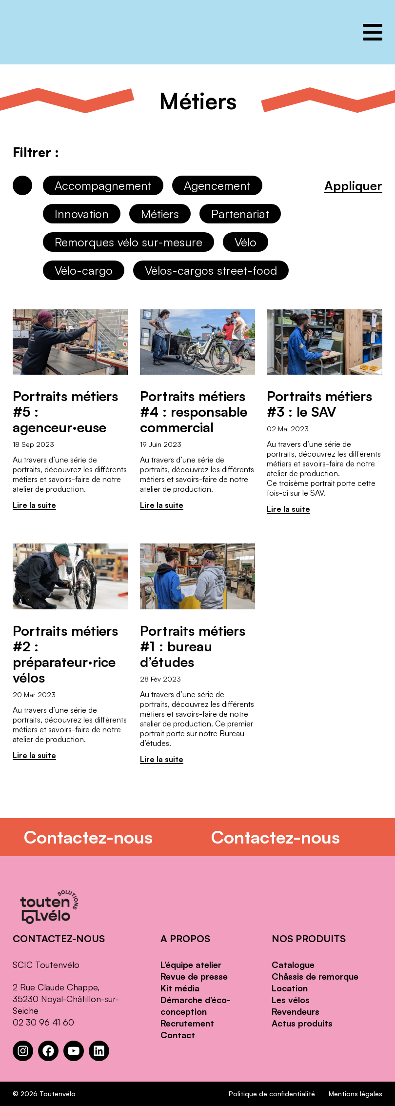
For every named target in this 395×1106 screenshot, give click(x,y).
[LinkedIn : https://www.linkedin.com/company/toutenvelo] (99, 1051)
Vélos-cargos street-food (211, 270)
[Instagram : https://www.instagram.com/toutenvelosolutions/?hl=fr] (23, 1051)
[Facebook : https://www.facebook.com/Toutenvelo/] (48, 1051)
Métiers (160, 213)
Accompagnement (103, 185)
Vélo (246, 242)
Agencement (217, 185)
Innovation (82, 213)
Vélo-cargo (84, 270)
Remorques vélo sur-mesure (128, 242)
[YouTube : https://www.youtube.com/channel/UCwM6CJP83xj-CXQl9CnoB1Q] (73, 1051)
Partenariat (240, 213)
